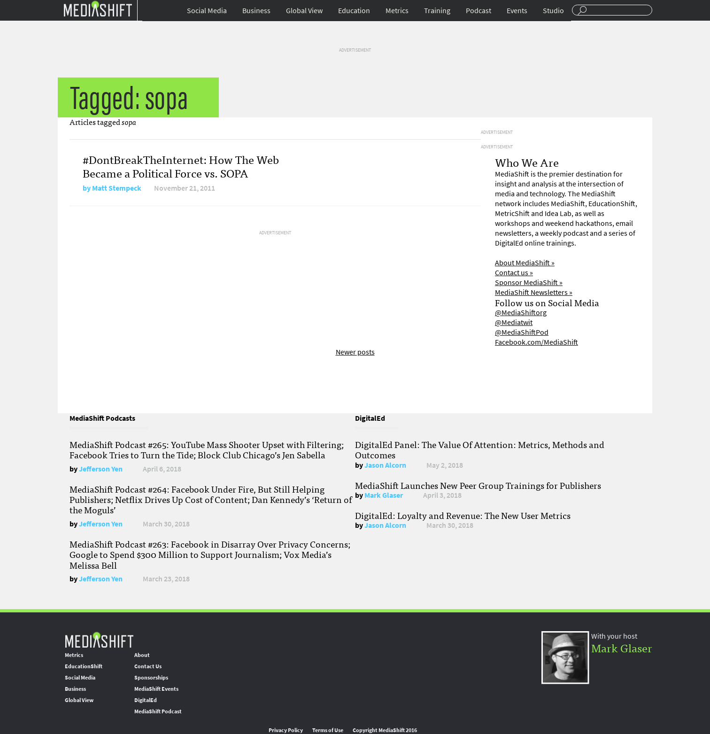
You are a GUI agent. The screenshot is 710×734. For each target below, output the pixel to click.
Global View (304, 10)
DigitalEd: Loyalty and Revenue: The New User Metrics (463, 515)
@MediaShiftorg (521, 312)
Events (517, 10)
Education (354, 10)
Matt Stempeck (116, 188)
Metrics (397, 10)
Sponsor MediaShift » (529, 282)
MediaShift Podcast (158, 711)
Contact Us (148, 666)
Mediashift (97, 8)
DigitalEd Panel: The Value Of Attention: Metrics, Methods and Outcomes (479, 449)
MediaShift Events (156, 689)
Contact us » (514, 273)
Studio (553, 10)
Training (437, 10)
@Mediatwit (513, 322)
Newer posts (355, 352)
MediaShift (99, 639)
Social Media (207, 10)
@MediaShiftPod (521, 332)
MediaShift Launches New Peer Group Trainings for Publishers (478, 485)
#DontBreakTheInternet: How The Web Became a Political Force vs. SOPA (181, 166)
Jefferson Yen (101, 469)
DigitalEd (145, 700)
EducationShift (83, 666)
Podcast (478, 10)
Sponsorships (151, 677)
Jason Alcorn (385, 465)
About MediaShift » (525, 263)
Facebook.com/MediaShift (536, 342)
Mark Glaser (383, 495)
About (142, 655)
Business (256, 10)
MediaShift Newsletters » (533, 292)
